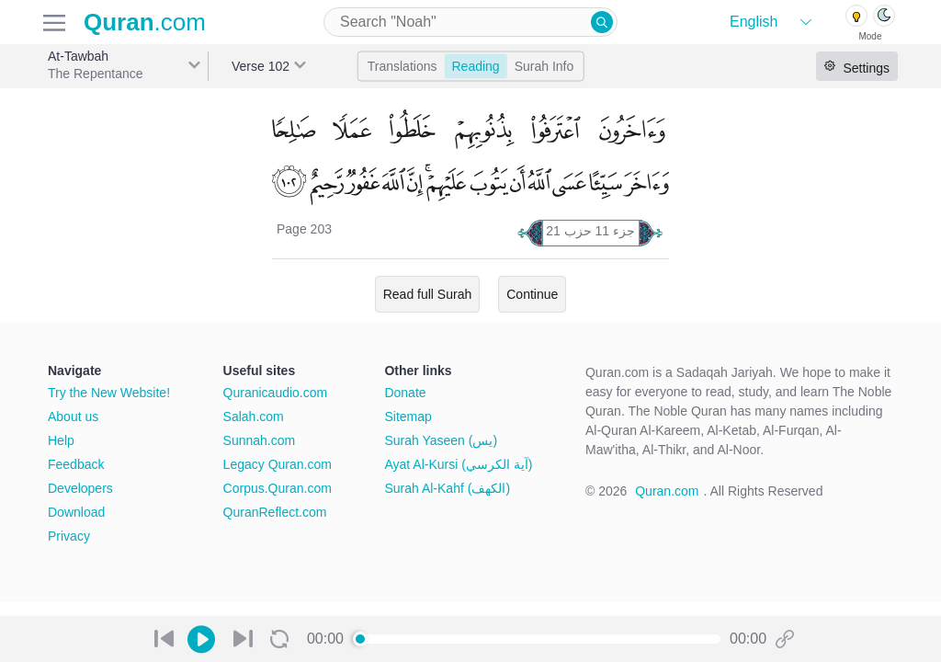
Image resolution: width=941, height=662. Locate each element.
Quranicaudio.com (275, 392)
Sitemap (407, 416)
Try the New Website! (109, 392)
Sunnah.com (259, 440)
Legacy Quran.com (277, 464)
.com (145, 22)
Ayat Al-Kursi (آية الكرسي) (458, 464)
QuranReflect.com (275, 512)
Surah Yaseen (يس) (440, 440)
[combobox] (470, 22)
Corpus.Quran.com (277, 488)
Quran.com (666, 491)
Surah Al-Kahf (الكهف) (447, 488)
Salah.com (253, 416)
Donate (404, 392)
